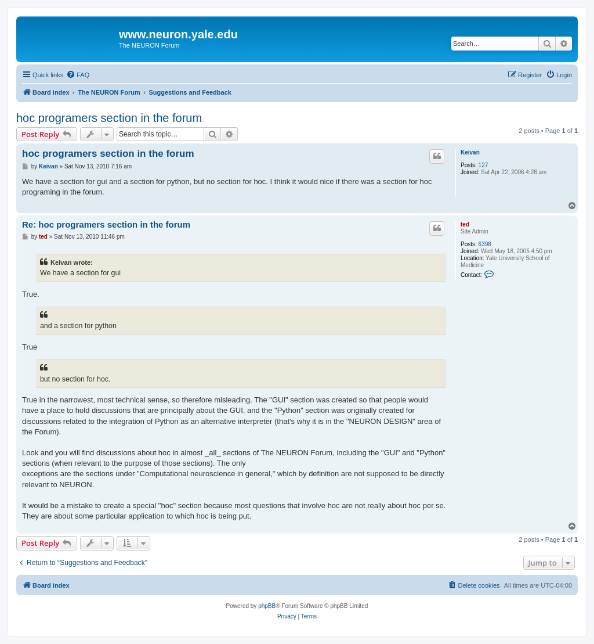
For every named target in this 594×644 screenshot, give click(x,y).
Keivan (470, 152)
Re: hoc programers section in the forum (106, 224)
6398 (485, 244)
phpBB (267, 606)
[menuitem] (77, 75)
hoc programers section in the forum (109, 117)
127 (483, 165)
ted (465, 224)
